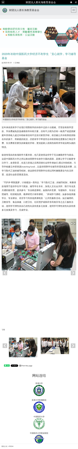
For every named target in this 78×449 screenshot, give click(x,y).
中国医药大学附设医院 (39, 433)
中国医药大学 (39, 417)
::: (0, 18)
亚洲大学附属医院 (39, 400)
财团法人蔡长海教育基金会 (41, 2)
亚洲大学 (39, 383)
